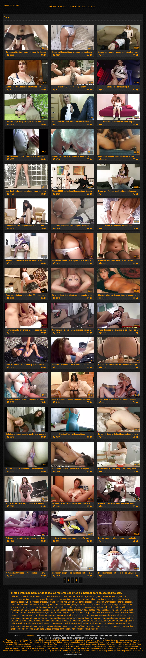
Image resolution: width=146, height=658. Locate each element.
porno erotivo (116, 599)
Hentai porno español (12, 650)
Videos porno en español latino (103, 650)
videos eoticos (59, 610)
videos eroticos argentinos (83, 612)
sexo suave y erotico (106, 602)
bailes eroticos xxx (35, 596)
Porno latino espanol (76, 644)
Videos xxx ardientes (127, 644)
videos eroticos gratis (21, 623)
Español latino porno (131, 646)
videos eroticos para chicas (57, 629)
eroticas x (91, 596)
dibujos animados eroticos (74, 596)
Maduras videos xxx (99, 648)
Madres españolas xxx (22, 646)
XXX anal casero (83, 650)
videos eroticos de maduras (34, 618)
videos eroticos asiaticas (108, 612)
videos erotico (88, 610)
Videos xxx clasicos (106, 642)
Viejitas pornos (19, 648)
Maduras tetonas (73, 648)
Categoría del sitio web (83, 7)
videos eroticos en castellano (40, 621)
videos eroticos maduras (33, 626)
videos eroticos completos (32, 615)
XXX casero (44, 642)
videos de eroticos (112, 607)
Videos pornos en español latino (45, 646)
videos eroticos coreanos (56, 615)
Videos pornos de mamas (96, 644)
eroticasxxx (103, 596)
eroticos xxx (16, 599)
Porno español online (125, 650)
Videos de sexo (69, 650)
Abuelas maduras (132, 640)
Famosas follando (58, 648)
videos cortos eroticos (93, 607)
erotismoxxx (39, 599)
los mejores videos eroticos (59, 599)
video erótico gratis (86, 604)
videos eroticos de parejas (114, 618)
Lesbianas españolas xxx (73, 642)
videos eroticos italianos (103, 623)
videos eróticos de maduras (61, 618)
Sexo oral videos (118, 640)
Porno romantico (60, 644)
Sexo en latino (56, 642)
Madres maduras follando (49, 640)
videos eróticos (119, 610)
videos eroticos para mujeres (85, 629)
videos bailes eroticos (71, 607)
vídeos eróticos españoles (121, 621)
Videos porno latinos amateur (26, 644)
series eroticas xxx (87, 602)
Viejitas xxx (85, 648)
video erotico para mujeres (108, 604)
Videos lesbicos (32, 648)
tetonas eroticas (124, 602)
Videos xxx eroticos (11, 5)
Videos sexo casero (67, 646)
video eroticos (25, 607)
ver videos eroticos (20, 604)
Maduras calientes (46, 644)
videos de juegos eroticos (40, 610)
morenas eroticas (81, 599)
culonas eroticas (53, 596)
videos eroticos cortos (79, 615)
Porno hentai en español (13, 642)
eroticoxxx (28, 599)
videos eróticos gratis (42, 623)
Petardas (8, 648)
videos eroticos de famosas (103, 615)
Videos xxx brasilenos (30, 650)
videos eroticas (74, 610)
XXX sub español (91, 642)
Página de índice (57, 7)
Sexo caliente (112, 644)
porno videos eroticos (37, 602)
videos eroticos (103, 610)
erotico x (123, 596)
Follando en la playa (82, 640)
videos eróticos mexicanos (83, 626)
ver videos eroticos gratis (41, 604)
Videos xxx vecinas (31, 642)
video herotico (40, 607)
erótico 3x (113, 596)
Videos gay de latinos (132, 648)
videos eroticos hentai (81, 623)
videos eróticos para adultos (31, 629)
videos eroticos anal (37, 612)
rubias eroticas (71, 602)
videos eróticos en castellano (68, 621)
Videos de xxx (67, 640)
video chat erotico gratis (65, 604)
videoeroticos (54, 607)
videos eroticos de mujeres (88, 618)
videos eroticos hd (61, 623)
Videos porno (44, 648)
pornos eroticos (55, 602)
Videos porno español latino (17, 640)
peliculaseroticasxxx (99, 599)
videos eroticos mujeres (108, 626)
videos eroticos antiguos (58, 612)
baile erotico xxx (18, 596)
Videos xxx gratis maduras (51, 650)
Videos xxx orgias (122, 642)
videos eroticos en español (95, 621)
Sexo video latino (99, 646)
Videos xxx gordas (115, 648)
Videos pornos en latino (100, 640)
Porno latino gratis (114, 646)
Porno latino (33, 640)
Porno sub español (84, 646)
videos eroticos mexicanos (58, 626)
